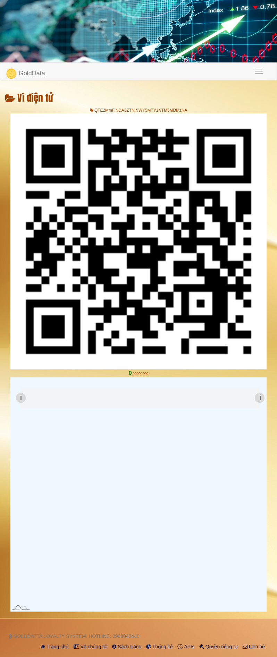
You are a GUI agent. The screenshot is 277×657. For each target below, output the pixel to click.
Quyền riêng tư (218, 646)
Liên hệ (254, 646)
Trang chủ (54, 646)
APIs (185, 646)
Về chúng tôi (91, 646)
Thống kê (159, 646)
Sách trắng (126, 646)
